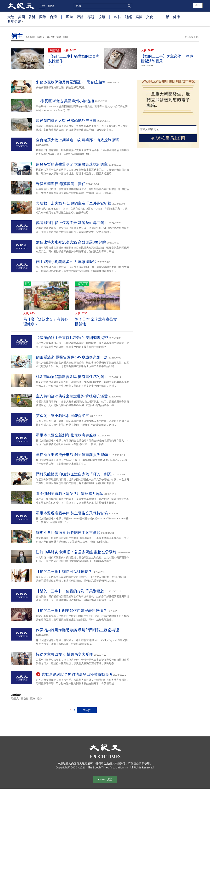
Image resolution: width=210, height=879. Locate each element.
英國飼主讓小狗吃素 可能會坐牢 (62, 416)
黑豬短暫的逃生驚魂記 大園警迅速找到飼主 (72, 164)
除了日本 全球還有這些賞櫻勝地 (96, 321)
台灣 (53, 16)
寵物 (58, 37)
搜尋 (129, 6)
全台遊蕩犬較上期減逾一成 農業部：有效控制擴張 (77, 140)
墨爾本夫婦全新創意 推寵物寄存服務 (66, 435)
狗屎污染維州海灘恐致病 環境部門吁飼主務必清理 (77, 630)
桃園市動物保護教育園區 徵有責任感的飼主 (72, 377)
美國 (21, 16)
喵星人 (41, 37)
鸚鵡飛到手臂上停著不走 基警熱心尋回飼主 (72, 223)
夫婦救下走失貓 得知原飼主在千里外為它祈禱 (74, 203)
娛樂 (139, 16)
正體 (42, 6)
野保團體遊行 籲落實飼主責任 (60, 184)
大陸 (10, 16)
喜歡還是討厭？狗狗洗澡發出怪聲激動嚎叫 (77, 674)
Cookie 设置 (105, 779)
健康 (176, 16)
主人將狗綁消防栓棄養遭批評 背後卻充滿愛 (72, 396)
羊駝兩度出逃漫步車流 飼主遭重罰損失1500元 (74, 455)
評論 (80, 16)
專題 (90, 16)
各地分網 (15, 23)
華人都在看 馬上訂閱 (168, 138)
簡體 (51, 6)
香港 (32, 16)
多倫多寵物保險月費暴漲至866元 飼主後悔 (71, 82)
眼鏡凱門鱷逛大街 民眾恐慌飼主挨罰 (66, 120)
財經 (128, 16)
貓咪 (65, 37)
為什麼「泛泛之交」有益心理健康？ (45, 321)
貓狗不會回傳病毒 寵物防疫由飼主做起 (68, 533)
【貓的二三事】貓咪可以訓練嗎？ (64, 572)
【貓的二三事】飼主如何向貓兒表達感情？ (71, 611)
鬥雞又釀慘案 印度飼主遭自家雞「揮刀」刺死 (74, 474)
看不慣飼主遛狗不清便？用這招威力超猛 (69, 494)
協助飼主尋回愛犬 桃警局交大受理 (64, 654)
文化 (149, 16)
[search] (103, 6)
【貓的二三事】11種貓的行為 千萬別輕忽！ (72, 591)
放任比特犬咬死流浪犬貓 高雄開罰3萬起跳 (71, 242)
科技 (117, 16)
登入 (197, 5)
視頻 (101, 16)
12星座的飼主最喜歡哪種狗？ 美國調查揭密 (72, 338)
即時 (69, 16)
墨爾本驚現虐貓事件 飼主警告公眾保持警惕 (72, 513)
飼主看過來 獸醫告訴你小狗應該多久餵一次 (72, 357)
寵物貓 (51, 37)
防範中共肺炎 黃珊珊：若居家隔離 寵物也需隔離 (76, 552)
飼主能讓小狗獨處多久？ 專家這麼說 (66, 262)
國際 (42, 16)
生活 (165, 16)
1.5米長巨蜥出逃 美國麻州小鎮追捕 (65, 101)
